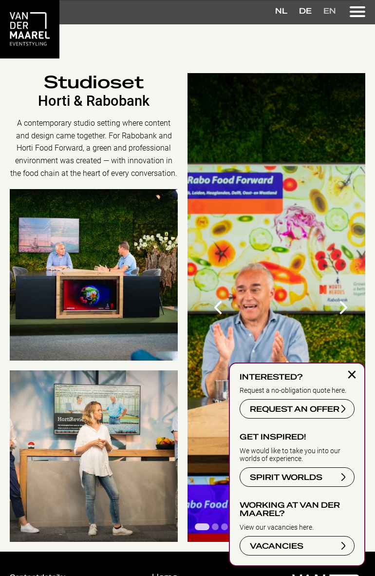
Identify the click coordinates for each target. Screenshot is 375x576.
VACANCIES (276, 546)
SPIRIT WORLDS (286, 477)
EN (329, 11)
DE (305, 11)
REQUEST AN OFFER (294, 409)
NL (281, 11)
